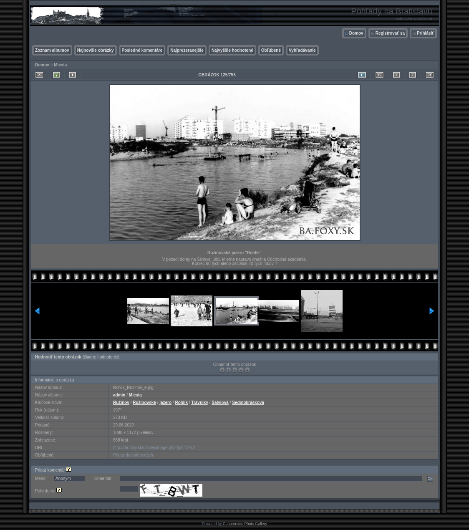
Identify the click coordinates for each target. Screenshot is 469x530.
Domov (356, 33)
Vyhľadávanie (302, 50)
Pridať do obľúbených (133, 455)
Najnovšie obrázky (95, 50)
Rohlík (181, 402)
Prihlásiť (425, 33)
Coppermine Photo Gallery (245, 524)
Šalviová (220, 402)
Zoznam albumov (52, 50)
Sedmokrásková (248, 402)
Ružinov (121, 402)
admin (119, 395)
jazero (165, 402)
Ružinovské (144, 402)
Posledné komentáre (142, 50)
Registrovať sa (390, 33)
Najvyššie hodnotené (232, 50)
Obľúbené (271, 50)
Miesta (60, 65)
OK (430, 479)
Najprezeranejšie (187, 50)
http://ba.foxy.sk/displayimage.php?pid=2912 (154, 447)
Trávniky (199, 402)
